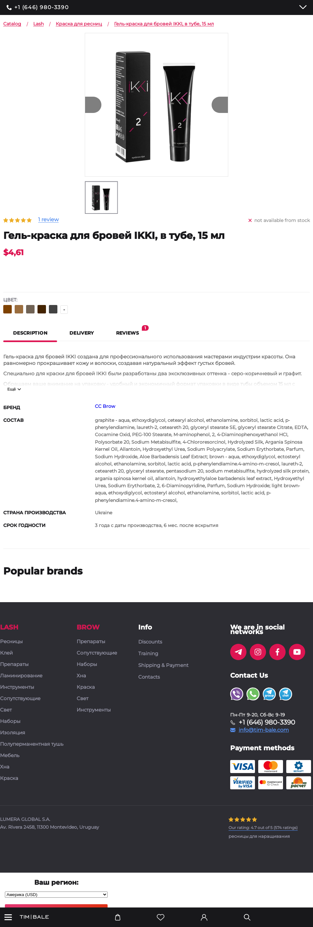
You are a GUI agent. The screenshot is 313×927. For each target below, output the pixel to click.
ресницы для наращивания (259, 836)
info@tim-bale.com (264, 730)
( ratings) (263, 827)
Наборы (10, 721)
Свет (6, 710)
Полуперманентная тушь (31, 744)
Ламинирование (21, 675)
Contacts (149, 677)
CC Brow (105, 406)
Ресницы (11, 641)
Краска (9, 778)
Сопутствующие (20, 698)
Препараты (14, 664)
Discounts (150, 641)
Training (148, 653)
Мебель (9, 755)
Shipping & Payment (163, 665)
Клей (6, 653)
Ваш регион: (56, 882)
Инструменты (17, 687)
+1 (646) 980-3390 (41, 7)
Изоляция (12, 732)
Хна (4, 767)
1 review (48, 220)
